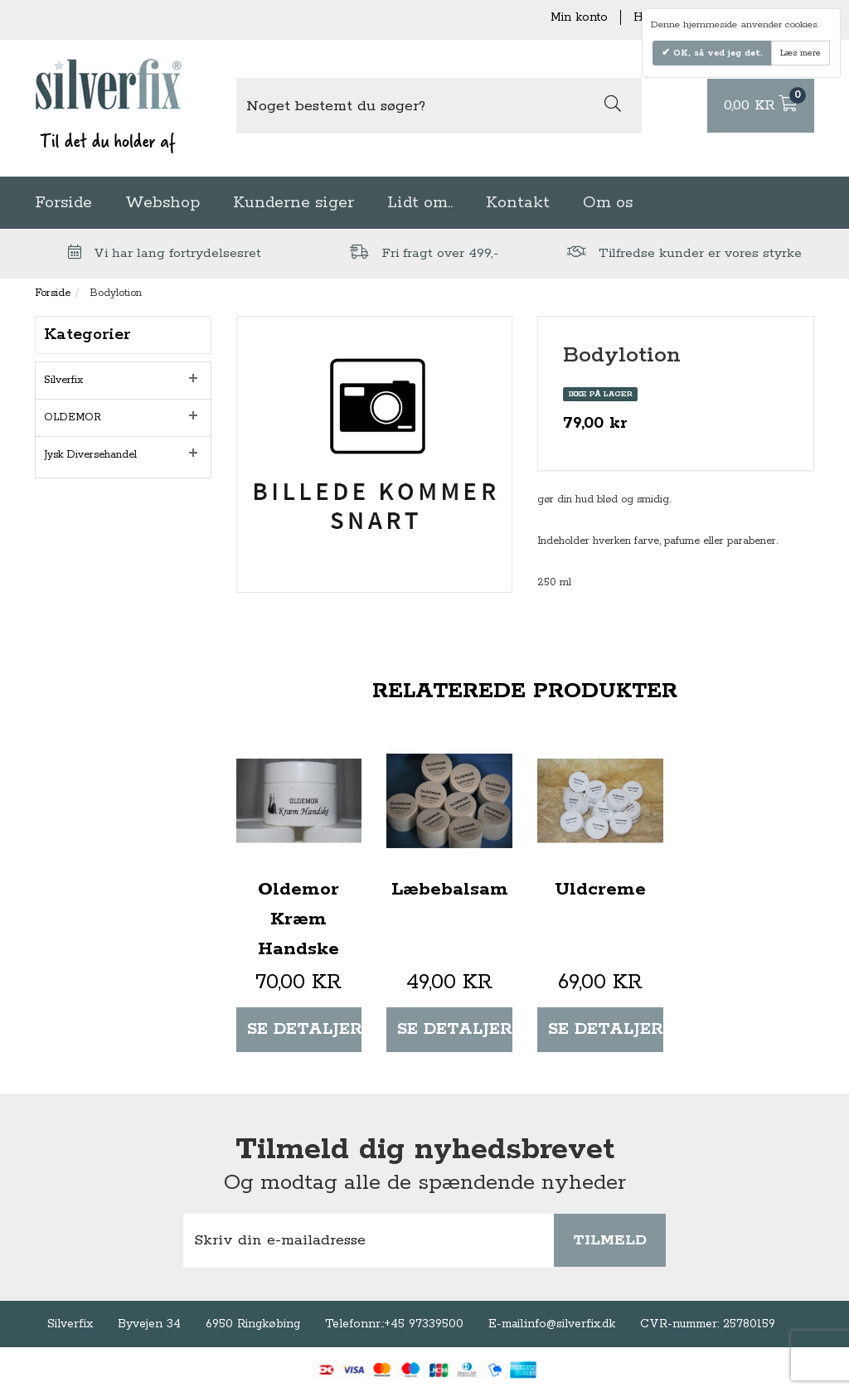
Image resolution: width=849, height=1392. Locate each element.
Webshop (162, 202)
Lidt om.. (420, 202)
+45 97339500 (423, 1324)
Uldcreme (600, 889)
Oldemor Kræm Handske (298, 919)
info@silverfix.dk (570, 1324)
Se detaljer (304, 1029)
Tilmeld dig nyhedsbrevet (424, 1150)
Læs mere (800, 53)
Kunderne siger (293, 202)
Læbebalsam (449, 889)
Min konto (579, 17)
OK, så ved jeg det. (716, 53)
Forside (63, 202)
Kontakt (518, 202)
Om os (608, 202)
